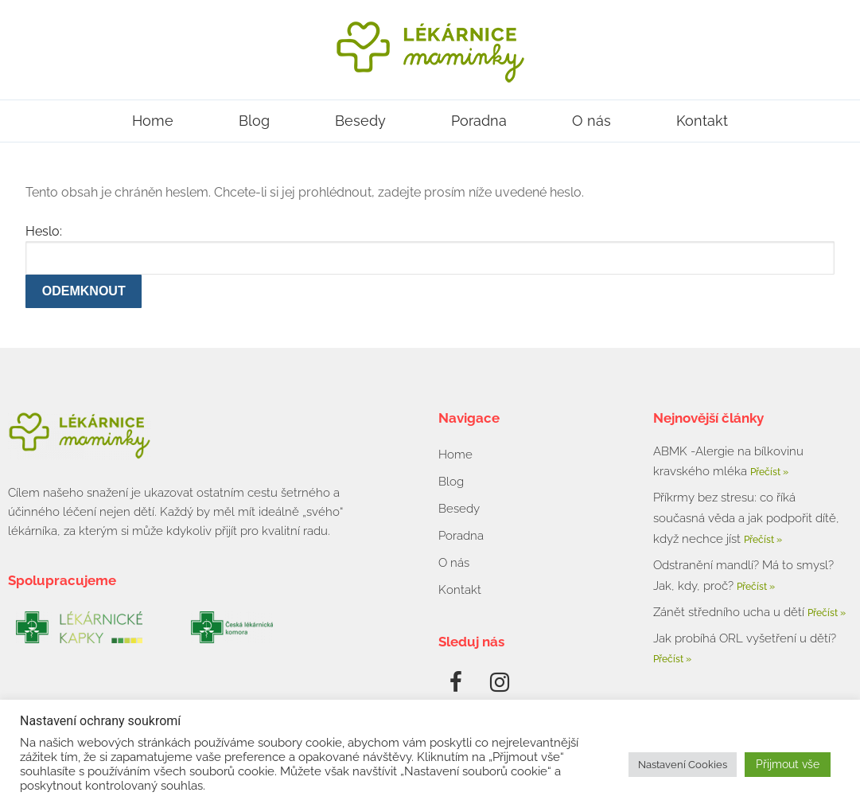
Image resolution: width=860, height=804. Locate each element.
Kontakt (702, 120)
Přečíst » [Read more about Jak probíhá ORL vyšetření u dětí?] (672, 659)
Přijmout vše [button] (787, 764)
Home (152, 120)
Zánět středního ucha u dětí (730, 612)
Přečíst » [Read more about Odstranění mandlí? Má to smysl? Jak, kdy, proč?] (756, 586)
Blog (254, 120)
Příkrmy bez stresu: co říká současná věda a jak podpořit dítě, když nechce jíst (746, 518)
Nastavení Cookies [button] (682, 765)
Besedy (360, 120)
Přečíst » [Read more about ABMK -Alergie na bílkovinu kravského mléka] (769, 472)
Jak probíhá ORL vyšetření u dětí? (744, 638)
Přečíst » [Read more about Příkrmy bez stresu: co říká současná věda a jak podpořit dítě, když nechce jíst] (763, 539)
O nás (591, 120)
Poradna (479, 120)
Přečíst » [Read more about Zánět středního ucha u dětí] (826, 613)
